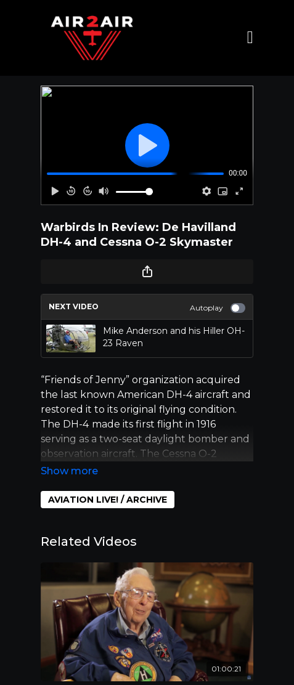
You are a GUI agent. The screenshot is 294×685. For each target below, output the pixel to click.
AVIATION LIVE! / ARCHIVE (107, 499)
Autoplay (217, 308)
